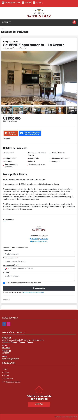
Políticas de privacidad (12, 382)
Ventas (6, 372)
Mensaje (6, 272)
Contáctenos (8, 379)
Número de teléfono (10, 265)
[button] (74, 52)
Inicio (3, 29)
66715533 (39, 2)
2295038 (28, 2)
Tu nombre (7, 251)
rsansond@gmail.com (40, 241)
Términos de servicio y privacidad (33, 292)
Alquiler (6, 375)
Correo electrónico (10, 258)
